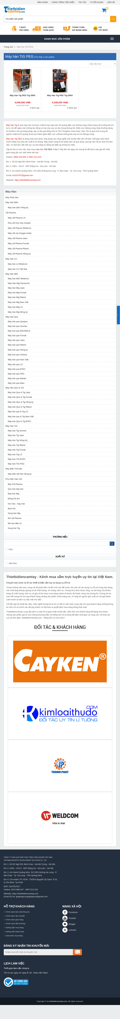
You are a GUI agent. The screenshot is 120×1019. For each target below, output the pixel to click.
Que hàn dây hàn (15, 489)
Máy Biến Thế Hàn (13, 469)
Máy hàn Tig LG (15, 454)
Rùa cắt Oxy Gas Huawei (19, 223)
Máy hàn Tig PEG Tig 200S (22, 95)
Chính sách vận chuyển (15, 916)
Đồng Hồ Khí (14, 498)
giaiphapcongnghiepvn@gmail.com (32, 896)
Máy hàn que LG (15, 364)
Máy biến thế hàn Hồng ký (19, 474)
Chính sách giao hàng (14, 920)
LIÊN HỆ (111, 2)
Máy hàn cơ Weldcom (18, 264)
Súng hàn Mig (14, 513)
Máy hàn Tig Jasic (16, 435)
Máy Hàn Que (11, 317)
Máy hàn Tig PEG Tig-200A (60, 95)
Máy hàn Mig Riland (17, 297)
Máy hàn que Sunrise (17, 326)
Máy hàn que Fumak (17, 335)
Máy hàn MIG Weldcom (18, 278)
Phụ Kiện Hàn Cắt (13, 479)
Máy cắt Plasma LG (16, 218)
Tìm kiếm (113, 19)
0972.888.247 (17, 889)
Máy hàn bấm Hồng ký (18, 207)
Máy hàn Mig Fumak (17, 292)
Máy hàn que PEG (16, 374)
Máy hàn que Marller (17, 378)
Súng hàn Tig (14, 528)
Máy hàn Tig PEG (14, 139)
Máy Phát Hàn (11, 197)
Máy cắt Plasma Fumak (18, 243)
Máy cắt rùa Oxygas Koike (20, 233)
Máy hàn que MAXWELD (19, 331)
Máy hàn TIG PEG (25, 47)
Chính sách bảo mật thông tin (18, 912)
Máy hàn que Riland (17, 345)
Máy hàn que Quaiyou (18, 321)
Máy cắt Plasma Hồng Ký (19, 254)
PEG (9, 549)
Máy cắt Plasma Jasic (17, 238)
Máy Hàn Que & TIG (14, 388)
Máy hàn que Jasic (16, 340)
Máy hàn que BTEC (16, 369)
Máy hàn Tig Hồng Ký (17, 440)
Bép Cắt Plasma (15, 484)
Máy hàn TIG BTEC (16, 459)
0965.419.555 (20, 157)
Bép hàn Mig (13, 493)
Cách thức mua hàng (14, 936)
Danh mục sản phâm (79, 39)
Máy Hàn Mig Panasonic (19, 283)
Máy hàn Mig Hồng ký (18, 312)
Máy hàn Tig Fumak (17, 450)
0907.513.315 (35, 157)
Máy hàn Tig (11, 125)
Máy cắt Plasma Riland (18, 248)
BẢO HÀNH (42, 2)
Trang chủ (8, 47)
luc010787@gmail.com (22, 175)
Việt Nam (11, 563)
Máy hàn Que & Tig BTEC (19, 421)
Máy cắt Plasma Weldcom (19, 228)
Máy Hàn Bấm (11, 202)
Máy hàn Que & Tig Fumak (20, 397)
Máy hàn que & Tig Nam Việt (21, 416)
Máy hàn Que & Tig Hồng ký (20, 402)
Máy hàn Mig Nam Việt (18, 302)
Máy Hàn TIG (11, 426)
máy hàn (39, 149)
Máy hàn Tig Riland (16, 445)
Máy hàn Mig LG (15, 307)
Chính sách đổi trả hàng (15, 923)
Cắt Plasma (10, 212)
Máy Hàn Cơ (11, 259)
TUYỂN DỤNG (96, 2)
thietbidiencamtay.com (58, 1001)
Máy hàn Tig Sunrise (17, 430)
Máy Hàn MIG (11, 274)
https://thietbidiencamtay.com (28, 180)
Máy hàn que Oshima (17, 354)
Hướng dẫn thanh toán (15, 932)
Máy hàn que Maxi (16, 383)
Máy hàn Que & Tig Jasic (19, 392)
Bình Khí (12, 508)
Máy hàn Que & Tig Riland (20, 407)
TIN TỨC (82, 2)
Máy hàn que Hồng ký (18, 350)
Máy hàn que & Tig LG (18, 411)
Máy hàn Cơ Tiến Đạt (17, 269)
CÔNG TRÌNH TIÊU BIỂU (63, 2)
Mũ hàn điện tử (15, 523)
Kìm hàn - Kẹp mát (16, 504)
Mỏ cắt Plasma (14, 518)
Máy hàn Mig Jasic (16, 288)
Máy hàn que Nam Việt (18, 359)
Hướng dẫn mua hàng (15, 927)
